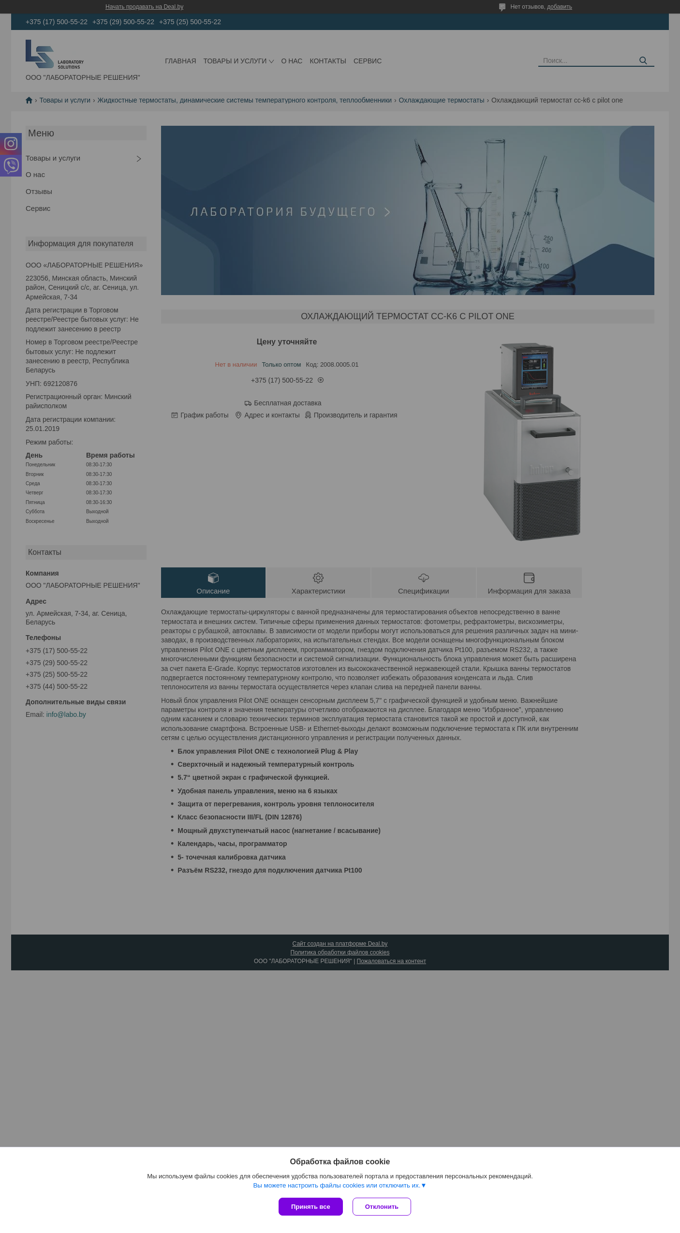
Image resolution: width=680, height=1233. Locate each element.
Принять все (310, 1206)
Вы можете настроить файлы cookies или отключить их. (336, 1185)
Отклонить (382, 1206)
